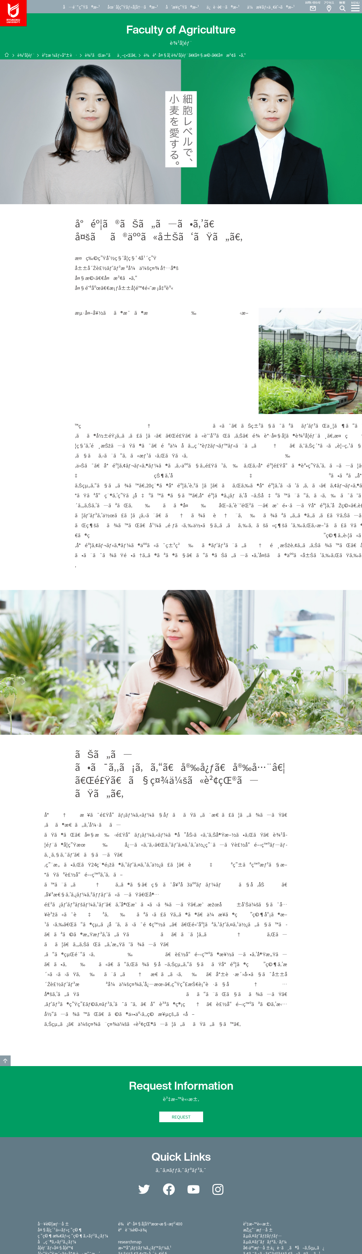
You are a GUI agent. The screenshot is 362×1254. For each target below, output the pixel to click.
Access (328, 6)
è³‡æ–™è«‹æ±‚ (257, 1223)
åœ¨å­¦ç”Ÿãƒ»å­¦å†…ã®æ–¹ (132, 7)
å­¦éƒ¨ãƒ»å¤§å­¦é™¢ (55, 1247)
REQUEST (181, 1117)
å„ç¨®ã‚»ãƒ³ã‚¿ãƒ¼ (57, 1241)
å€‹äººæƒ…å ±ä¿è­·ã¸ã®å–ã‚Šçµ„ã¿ (284, 1247)
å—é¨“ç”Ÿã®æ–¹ (81, 7)
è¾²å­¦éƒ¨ (26, 55)
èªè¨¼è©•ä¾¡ (132, 1229)
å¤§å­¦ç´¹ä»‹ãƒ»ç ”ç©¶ (60, 1229)
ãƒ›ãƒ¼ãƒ (6, 54)
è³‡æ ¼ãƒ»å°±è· (59, 55)
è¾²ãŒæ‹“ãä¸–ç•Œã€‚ (110, 55)
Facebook (169, 1189)
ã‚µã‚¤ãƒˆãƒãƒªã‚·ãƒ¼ (265, 1241)
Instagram (218, 1189)
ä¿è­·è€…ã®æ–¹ (223, 7)
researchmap (130, 1241)
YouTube (193, 1189)
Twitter (144, 1189)
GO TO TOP (5, 1060)
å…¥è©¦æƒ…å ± (53, 1223)
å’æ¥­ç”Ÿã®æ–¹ (182, 7)
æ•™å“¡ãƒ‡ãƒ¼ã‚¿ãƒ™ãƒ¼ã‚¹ (145, 1247)
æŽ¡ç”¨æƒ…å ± (258, 1229)
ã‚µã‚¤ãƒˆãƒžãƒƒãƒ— (262, 1235)
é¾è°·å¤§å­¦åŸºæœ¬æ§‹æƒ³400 (150, 1223)
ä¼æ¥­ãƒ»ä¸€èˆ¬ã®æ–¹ (271, 7)
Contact (310, 6)
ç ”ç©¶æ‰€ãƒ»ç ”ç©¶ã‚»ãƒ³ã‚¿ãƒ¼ (73, 1235)
